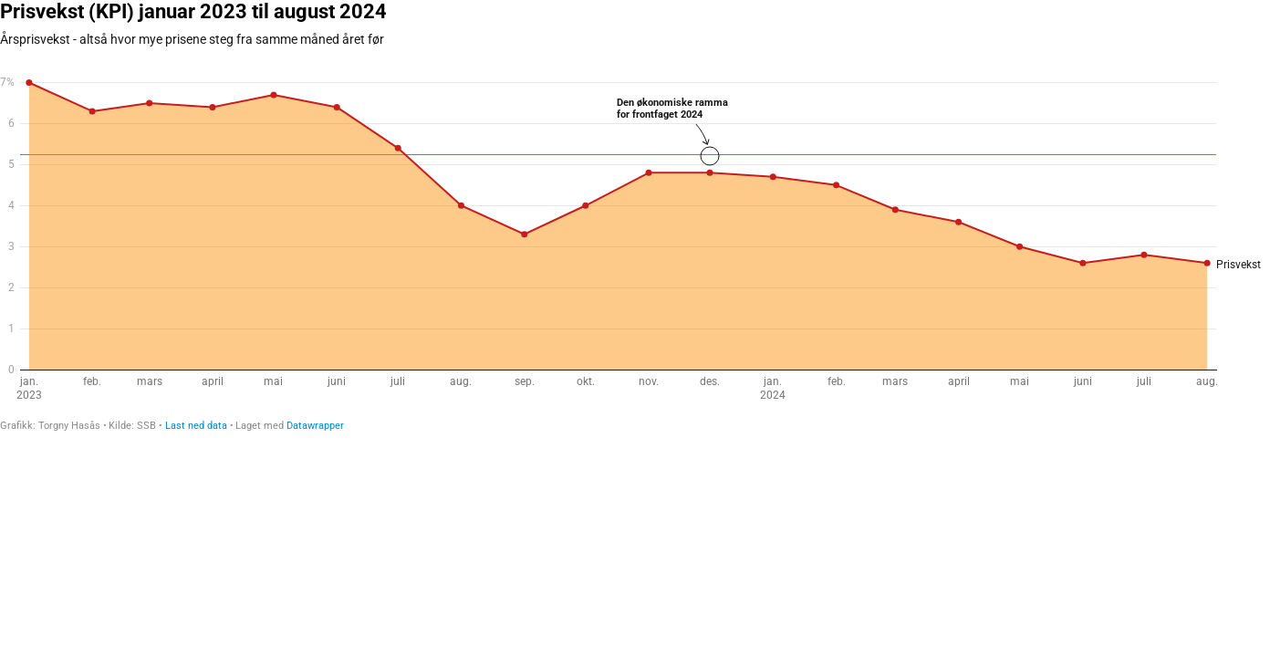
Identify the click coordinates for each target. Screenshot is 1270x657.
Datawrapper (315, 426)
